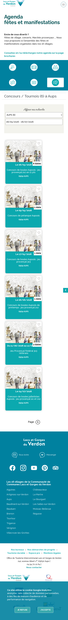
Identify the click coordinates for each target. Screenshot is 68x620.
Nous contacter (34, 567)
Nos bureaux (17, 549)
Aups (9, 499)
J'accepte (45, 610)
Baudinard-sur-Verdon (18, 504)
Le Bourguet (39, 499)
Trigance (11, 523)
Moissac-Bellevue (42, 509)
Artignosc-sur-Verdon (17, 494)
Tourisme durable (16, 553)
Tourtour (11, 518)
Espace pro (34, 553)
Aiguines (11, 489)
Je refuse (22, 610)
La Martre (38, 494)
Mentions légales (52, 553)
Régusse (37, 513)
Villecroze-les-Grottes (18, 533)
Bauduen (11, 509)
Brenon (10, 513)
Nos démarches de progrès (41, 549)
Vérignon (11, 528)
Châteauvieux (40, 489)
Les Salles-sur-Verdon (44, 504)
